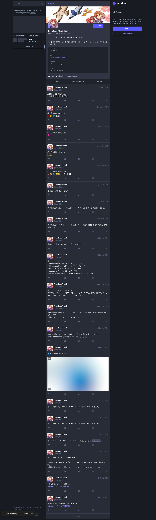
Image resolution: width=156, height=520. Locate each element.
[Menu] (106, 26)
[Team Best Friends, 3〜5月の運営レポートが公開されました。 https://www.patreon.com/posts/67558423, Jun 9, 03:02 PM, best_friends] (78, 504)
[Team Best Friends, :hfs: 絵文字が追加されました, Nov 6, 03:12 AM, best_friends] (78, 190)
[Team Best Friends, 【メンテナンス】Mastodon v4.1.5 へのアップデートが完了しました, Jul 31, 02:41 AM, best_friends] (78, 422)
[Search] (29, 3)
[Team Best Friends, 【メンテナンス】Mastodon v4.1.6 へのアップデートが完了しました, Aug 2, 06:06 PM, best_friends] (78, 405)
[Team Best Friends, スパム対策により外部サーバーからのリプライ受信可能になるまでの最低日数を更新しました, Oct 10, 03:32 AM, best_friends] (78, 225)
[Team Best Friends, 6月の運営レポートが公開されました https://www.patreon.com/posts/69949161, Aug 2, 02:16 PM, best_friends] (78, 484)
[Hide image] (49, 358)
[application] (78, 374)
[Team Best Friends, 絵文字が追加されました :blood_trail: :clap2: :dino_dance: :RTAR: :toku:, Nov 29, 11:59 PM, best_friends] (78, 113)
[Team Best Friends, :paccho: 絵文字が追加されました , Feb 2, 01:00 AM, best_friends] (78, 370)
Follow (98, 26)
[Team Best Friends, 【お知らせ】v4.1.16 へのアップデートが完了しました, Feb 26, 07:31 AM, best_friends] (78, 243)
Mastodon (33, 13)
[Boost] (65, 100)
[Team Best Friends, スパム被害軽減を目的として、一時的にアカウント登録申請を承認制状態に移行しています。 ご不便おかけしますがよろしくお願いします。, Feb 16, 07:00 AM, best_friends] (78, 314)
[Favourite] (79, 100)
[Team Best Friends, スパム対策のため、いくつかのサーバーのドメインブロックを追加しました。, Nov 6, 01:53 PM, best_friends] (78, 206)
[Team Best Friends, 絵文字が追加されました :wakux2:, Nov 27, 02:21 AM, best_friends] (78, 133)
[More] (107, 100)
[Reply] (49, 100)
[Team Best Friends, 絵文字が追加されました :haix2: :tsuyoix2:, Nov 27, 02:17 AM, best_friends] (78, 152)
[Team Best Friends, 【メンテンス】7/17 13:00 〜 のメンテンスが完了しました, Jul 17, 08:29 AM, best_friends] (78, 439)
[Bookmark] (93, 100)
